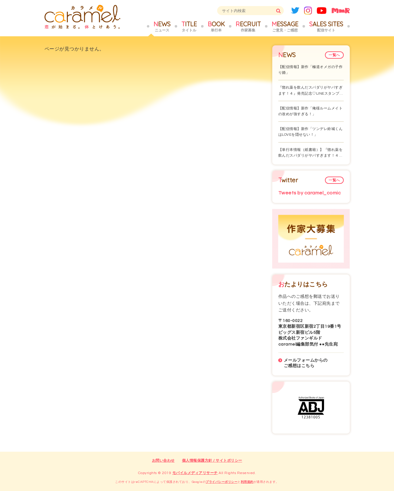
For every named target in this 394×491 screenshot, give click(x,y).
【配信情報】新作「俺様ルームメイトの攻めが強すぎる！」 (310, 111)
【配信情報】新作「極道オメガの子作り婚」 (310, 70)
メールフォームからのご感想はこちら (306, 363)
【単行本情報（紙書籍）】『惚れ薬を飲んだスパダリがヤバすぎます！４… (310, 153)
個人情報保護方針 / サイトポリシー (212, 461)
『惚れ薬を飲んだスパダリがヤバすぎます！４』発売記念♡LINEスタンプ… (310, 90)
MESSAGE (285, 26)
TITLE (189, 26)
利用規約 (247, 481)
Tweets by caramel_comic (309, 192)
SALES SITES (326, 26)
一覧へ (334, 55)
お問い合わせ (163, 461)
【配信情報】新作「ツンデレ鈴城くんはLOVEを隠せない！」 (310, 132)
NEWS (162, 26)
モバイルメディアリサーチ (195, 473)
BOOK (216, 26)
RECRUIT (248, 26)
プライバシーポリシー (221, 481)
